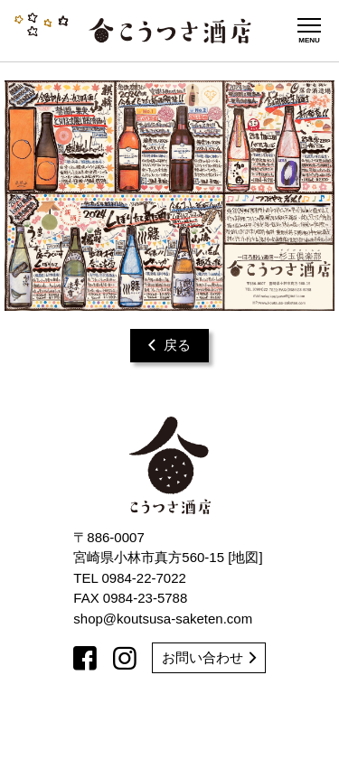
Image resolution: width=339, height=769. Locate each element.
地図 (245, 557)
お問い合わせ (209, 657)
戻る (169, 344)
